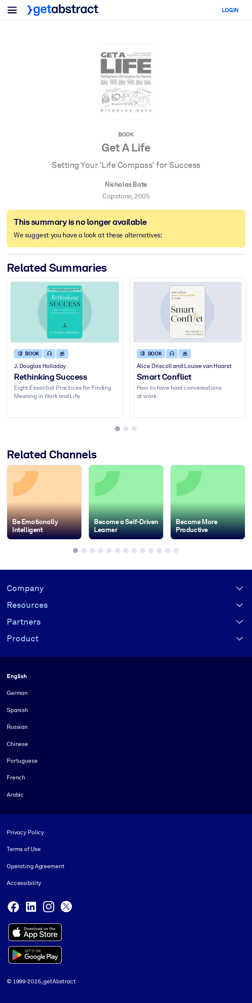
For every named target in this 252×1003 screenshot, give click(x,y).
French (16, 777)
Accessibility (24, 883)
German (17, 692)
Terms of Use (23, 849)
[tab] (117, 428)
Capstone (116, 196)
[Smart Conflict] (187, 312)
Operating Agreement (35, 866)
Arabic (15, 794)
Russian (17, 726)
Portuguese (22, 760)
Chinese (17, 743)
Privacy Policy (25, 832)
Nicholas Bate (126, 184)
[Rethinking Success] (64, 312)
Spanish (17, 710)
